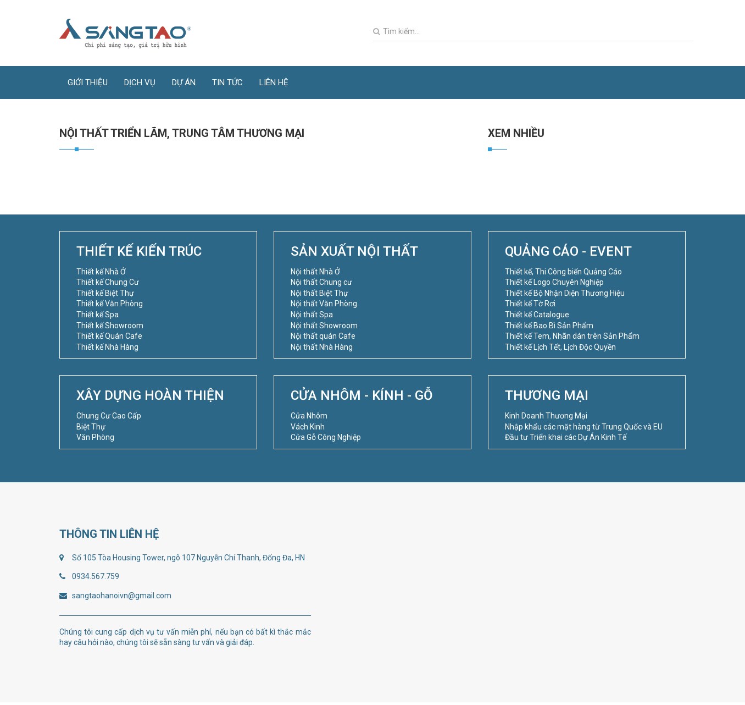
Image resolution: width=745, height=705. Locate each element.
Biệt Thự (90, 426)
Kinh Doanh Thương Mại (546, 415)
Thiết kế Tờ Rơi (530, 303)
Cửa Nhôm (309, 415)
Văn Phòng (95, 437)
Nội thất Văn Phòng (324, 303)
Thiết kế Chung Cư (107, 282)
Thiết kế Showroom (109, 325)
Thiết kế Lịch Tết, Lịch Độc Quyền (560, 347)
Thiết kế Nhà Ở (101, 271)
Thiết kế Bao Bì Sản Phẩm (549, 325)
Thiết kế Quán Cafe (109, 336)
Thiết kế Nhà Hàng (107, 347)
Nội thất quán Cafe (323, 336)
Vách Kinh (308, 426)
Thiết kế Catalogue (537, 314)
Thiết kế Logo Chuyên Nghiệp (554, 282)
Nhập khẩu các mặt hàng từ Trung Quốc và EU (584, 426)
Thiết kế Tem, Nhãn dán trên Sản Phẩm (572, 336)
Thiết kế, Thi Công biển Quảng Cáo (563, 271)
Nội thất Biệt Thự (319, 293)
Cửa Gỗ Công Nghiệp (326, 437)
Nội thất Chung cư (321, 282)
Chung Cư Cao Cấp (108, 415)
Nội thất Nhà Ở (315, 271)
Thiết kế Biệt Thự (105, 293)
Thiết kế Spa (97, 314)
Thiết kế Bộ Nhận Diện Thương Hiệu (565, 293)
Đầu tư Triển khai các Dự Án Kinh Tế (565, 437)
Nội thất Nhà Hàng (322, 347)
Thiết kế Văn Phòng (109, 303)
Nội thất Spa (312, 314)
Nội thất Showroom (324, 325)
